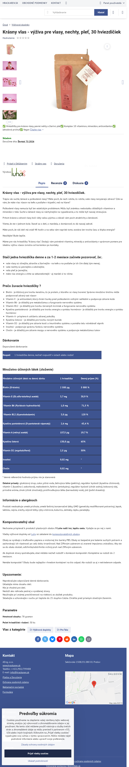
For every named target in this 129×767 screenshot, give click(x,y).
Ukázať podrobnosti (38, 760)
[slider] (23, 38)
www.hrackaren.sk (11, 665)
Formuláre (8, 692)
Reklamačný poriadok (13, 687)
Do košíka (91, 152)
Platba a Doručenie (12, 677)
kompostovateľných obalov (66, 534)
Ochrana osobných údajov (16, 682)
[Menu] (123, 12)
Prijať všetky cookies (38, 753)
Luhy (33, 534)
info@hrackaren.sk (19, 672)
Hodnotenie (8, 37)
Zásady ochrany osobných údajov (84, 761)
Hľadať (101, 12)
